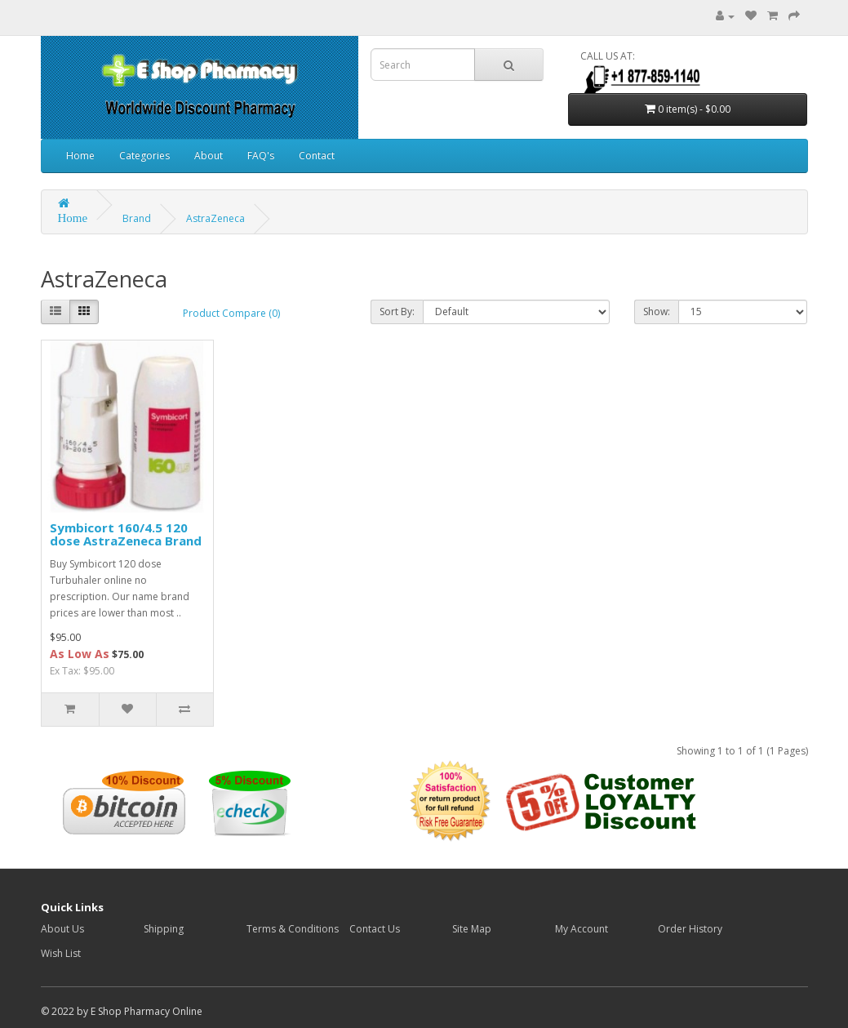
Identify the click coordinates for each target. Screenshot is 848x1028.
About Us (62, 929)
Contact (317, 155)
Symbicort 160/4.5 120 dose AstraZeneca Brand (126, 534)
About (208, 155)
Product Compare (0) (231, 313)
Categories (144, 155)
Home (80, 155)
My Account (581, 929)
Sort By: (397, 311)
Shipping (164, 929)
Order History (690, 929)
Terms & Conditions (292, 929)
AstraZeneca (215, 218)
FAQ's (260, 155)
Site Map (471, 929)
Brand (136, 218)
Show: (656, 311)
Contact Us (374, 929)
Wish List (61, 953)
